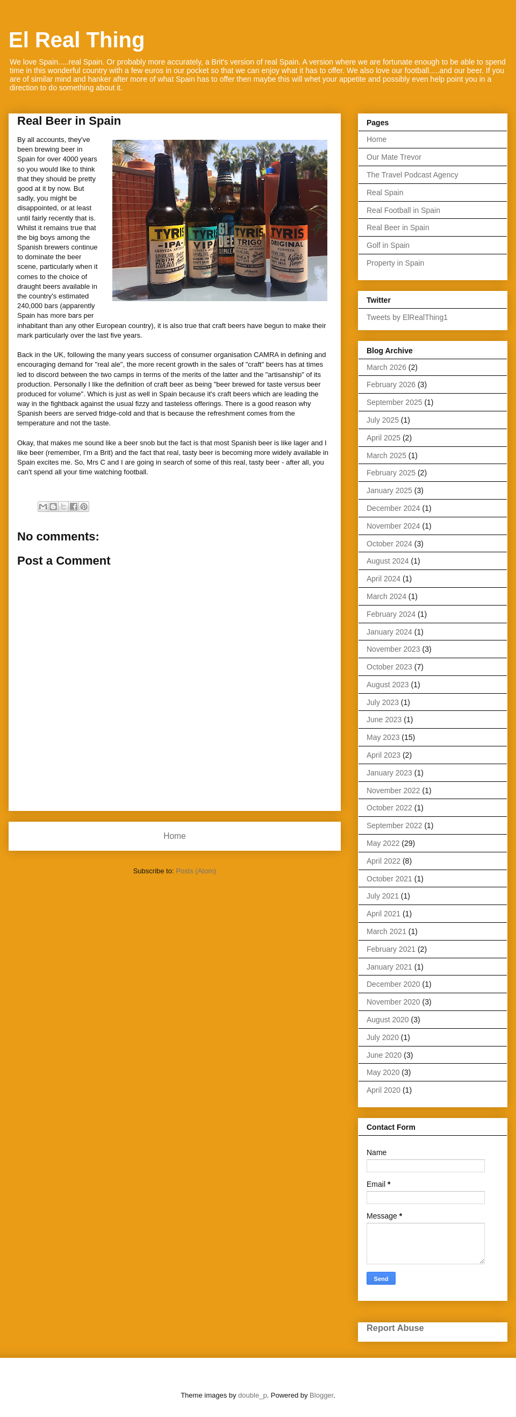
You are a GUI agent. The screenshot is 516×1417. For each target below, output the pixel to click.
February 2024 (391, 614)
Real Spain (385, 192)
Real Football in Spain (403, 210)
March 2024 (386, 596)
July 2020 (383, 1037)
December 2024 (393, 508)
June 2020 (384, 1055)
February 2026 (391, 384)
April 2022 (383, 861)
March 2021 (386, 931)
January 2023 (389, 772)
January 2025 (389, 490)
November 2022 (393, 790)
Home (174, 836)
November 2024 (393, 526)
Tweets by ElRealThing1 (407, 317)
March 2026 (386, 367)
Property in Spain (395, 263)
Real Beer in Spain (398, 227)
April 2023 (383, 755)
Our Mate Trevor (394, 157)
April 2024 (383, 578)
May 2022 (383, 843)
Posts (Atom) (196, 871)
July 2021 (383, 896)
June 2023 (384, 719)
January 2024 (389, 632)
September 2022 (394, 825)
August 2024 (388, 561)
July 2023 (383, 702)
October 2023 (389, 667)
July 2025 (383, 420)
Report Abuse (395, 1328)
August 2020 (388, 1019)
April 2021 (383, 913)
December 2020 (393, 984)
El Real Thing (77, 40)
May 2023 (383, 737)
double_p (252, 1395)
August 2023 (388, 684)
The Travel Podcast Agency (412, 174)
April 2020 (383, 1090)
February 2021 (391, 949)
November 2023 (393, 649)
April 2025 (383, 437)
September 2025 (394, 402)
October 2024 (389, 543)
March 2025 (386, 455)
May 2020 (383, 1072)
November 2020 (393, 1002)
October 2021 (389, 878)
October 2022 (389, 807)
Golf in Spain (388, 245)
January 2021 (389, 967)
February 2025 (391, 472)
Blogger (321, 1395)
